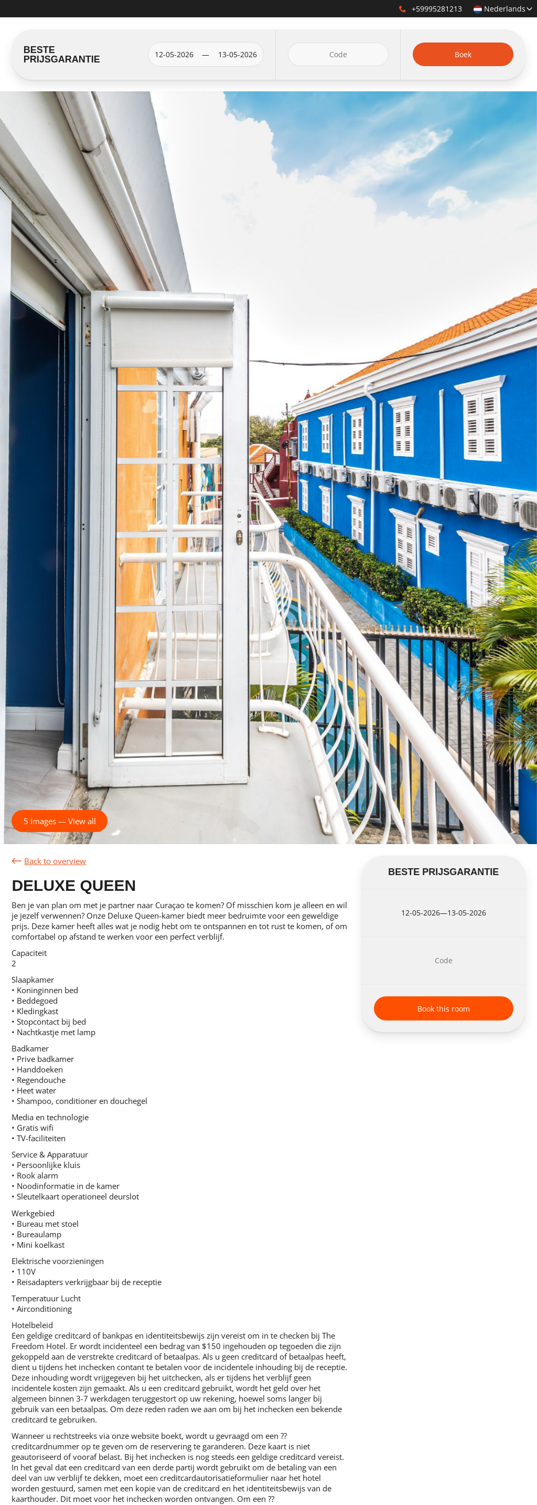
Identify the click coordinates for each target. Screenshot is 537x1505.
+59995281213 (430, 9)
